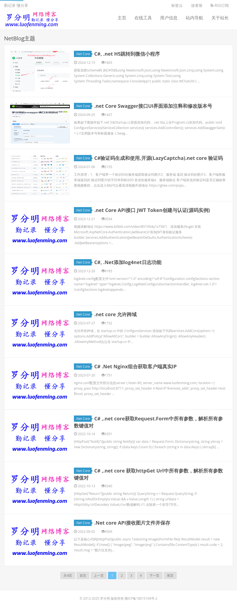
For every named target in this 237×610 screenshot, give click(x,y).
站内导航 (194, 18)
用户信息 (169, 18)
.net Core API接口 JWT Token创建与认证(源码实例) (152, 210)
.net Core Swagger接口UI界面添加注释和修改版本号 (153, 106)
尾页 (170, 575)
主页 (122, 18)
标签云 (177, 5)
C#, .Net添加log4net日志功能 (127, 262)
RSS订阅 (220, 5)
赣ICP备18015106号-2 (141, 598)
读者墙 (196, 5)
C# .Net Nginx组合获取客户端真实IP (135, 366)
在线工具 (143, 18)
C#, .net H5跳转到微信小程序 (127, 53)
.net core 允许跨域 (115, 314)
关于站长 (220, 18)
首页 (83, 575)
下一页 (154, 575)
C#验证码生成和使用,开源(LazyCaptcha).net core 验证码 (158, 158)
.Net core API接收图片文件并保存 (132, 522)
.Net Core (84, 54)
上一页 (99, 575)
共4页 (68, 575)
